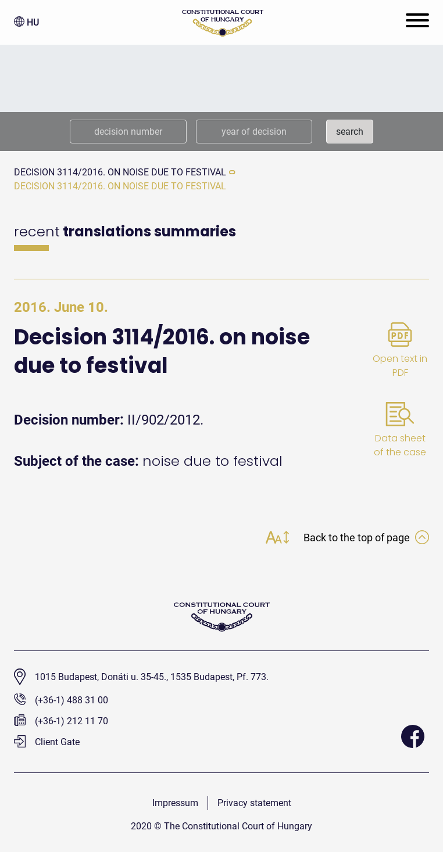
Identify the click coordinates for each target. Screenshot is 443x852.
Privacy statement (254, 802)
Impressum (175, 802)
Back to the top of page (366, 537)
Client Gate (47, 741)
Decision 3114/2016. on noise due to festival (120, 172)
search (349, 131)
